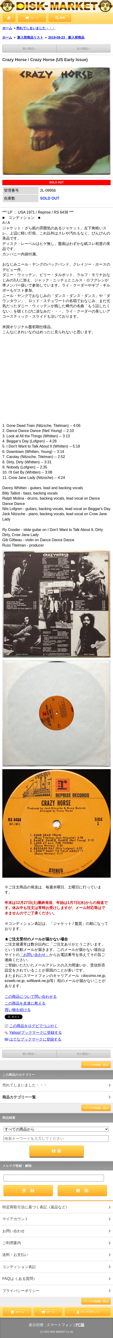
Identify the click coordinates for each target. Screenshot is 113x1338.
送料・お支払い (15, 1255)
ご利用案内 (11, 1243)
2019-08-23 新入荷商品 (66, 37)
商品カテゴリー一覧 (19, 1097)
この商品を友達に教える (25, 1003)
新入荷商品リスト (30, 37)
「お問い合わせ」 (34, 955)
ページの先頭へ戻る (96, 1064)
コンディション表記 (19, 1267)
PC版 (80, 1325)
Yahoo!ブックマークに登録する (35, 1033)
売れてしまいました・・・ (35, 28)
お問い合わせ (13, 1231)
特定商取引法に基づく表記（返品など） (35, 1207)
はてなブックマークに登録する (35, 1039)
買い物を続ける (18, 1010)
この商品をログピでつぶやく (33, 1026)
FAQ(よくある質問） (19, 1279)
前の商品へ (30, 48)
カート (32, 17)
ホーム (7, 28)
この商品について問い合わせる (31, 997)
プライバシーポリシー (21, 1291)
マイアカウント (15, 1219)
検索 (60, 17)
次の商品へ (84, 48)
